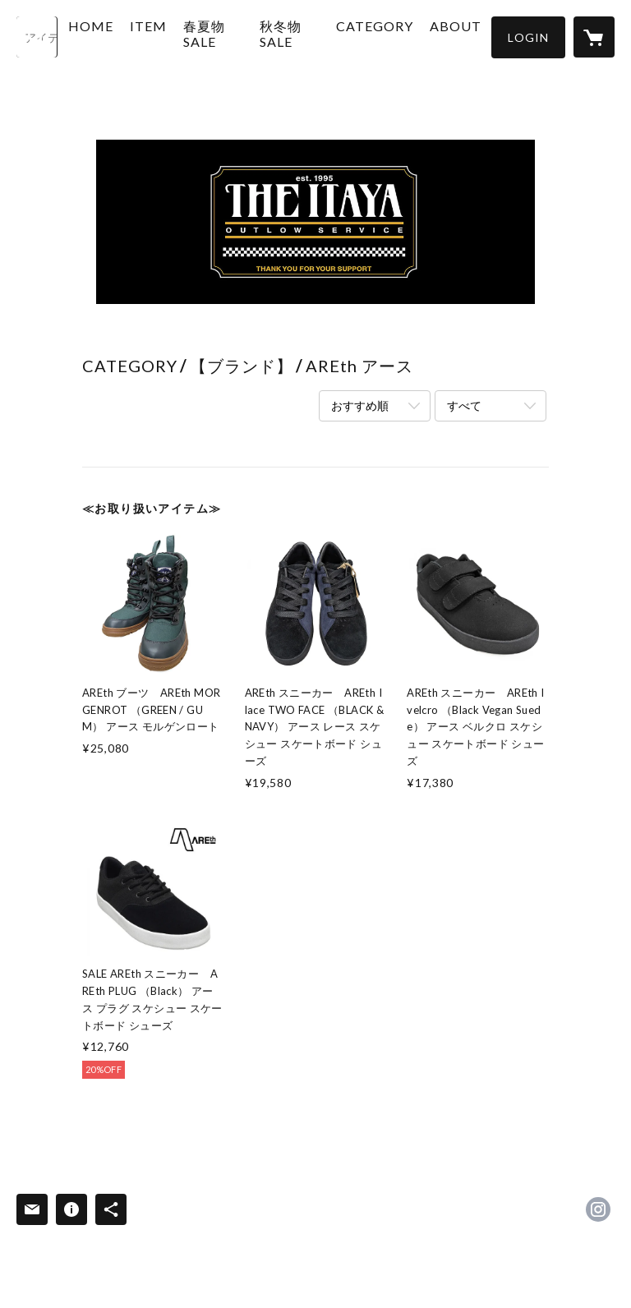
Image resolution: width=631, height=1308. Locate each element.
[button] (528, 37)
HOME (129, 36)
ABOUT (444, 36)
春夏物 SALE (238, 51)
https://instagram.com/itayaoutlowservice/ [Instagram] (598, 1209)
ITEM (186, 36)
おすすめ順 (360, 405)
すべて (464, 405)
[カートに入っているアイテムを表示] (594, 37)
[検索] (37, 37)
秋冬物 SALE (290, 51)
